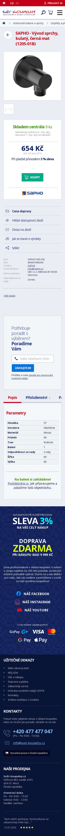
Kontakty (13, 695)
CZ (12, 3)
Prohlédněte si (18, 483)
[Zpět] (7, 35)
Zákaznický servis (18, 686)
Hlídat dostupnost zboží (27, 220)
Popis (12, 397)
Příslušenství (38, 397)
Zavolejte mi (23, 368)
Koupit (35, 177)
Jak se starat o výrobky (26, 239)
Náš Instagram (36, 602)
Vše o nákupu (15, 677)
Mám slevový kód (18, 668)
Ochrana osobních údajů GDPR (26, 690)
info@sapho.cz (35, 268)
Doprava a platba (18, 681)
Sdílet (15, 248)
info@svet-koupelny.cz (29, 743)
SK (17, 3)
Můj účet (13, 672)
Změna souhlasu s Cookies (23, 699)
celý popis (9, 295)
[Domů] (5, 3)
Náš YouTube (36, 610)
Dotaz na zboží (21, 229)
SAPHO (31, 265)
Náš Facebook (36, 593)
